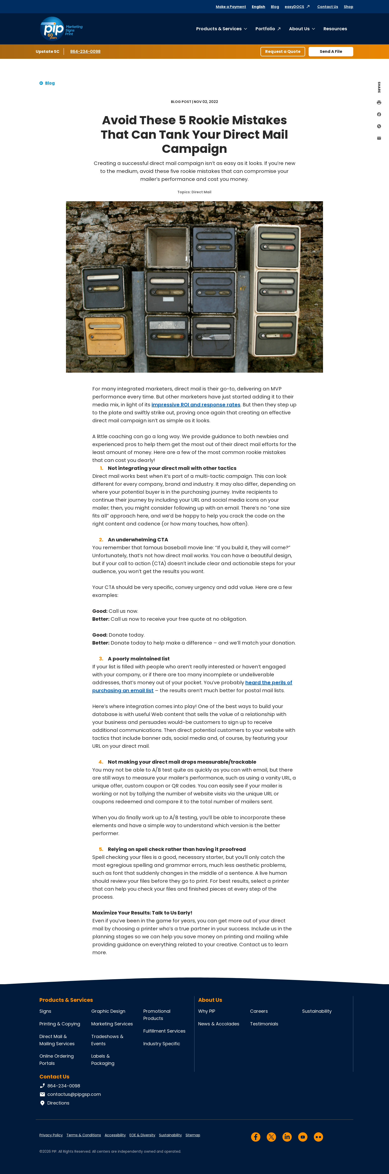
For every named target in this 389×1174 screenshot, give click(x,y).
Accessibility (115, 1135)
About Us (299, 29)
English (258, 6)
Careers (259, 1011)
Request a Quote (282, 51)
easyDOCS (294, 6)
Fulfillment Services (164, 1031)
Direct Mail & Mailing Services (57, 1040)
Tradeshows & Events (107, 1040)
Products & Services (219, 29)
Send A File (331, 51)
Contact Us (327, 6)
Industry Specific (161, 1044)
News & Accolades (218, 1024)
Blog (275, 6)
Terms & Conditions (83, 1135)
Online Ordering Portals (56, 1059)
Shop (348, 6)
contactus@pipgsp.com (70, 1094)
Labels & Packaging (102, 1059)
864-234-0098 (85, 51)
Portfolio (265, 29)
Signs (45, 1011)
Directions (54, 1103)
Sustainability (317, 1011)
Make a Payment (231, 6)
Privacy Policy (51, 1135)
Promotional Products (156, 1014)
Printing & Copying (59, 1024)
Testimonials (264, 1024)
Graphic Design (108, 1011)
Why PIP (206, 1011)
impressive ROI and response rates (196, 404)
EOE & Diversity (142, 1135)
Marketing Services (112, 1024)
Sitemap (193, 1135)
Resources (335, 29)
